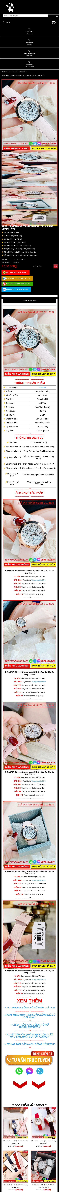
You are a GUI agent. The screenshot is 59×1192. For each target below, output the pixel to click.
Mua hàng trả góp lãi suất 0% (16, 278)
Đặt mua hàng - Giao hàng (14, 272)
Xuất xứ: (4, 259)
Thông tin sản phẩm (29, 300)
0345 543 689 (29, 66)
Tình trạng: (5, 262)
